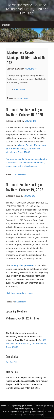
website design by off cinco (22, 415)
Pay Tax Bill (19, 89)
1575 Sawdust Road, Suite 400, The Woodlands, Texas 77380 (26, 343)
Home (3, 405)
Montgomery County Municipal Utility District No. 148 (27, 9)
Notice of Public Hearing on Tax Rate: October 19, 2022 (24, 187)
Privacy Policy (33, 408)
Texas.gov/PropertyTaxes (22, 265)
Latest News (22, 98)
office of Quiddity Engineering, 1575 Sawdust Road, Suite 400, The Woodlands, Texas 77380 (26, 148)
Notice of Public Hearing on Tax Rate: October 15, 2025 (24, 112)
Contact (48, 405)
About (10, 405)
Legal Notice (20, 408)
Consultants (39, 405)
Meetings (18, 405)
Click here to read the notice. (19, 293)
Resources (27, 405)
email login (38, 415)
